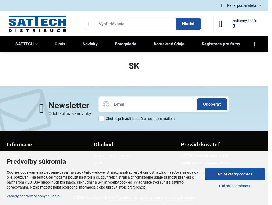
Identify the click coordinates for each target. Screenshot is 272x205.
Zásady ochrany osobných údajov (34, 196)
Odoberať (212, 104)
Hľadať (188, 23)
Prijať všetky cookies (235, 174)
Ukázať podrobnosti (235, 186)
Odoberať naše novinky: (70, 113)
